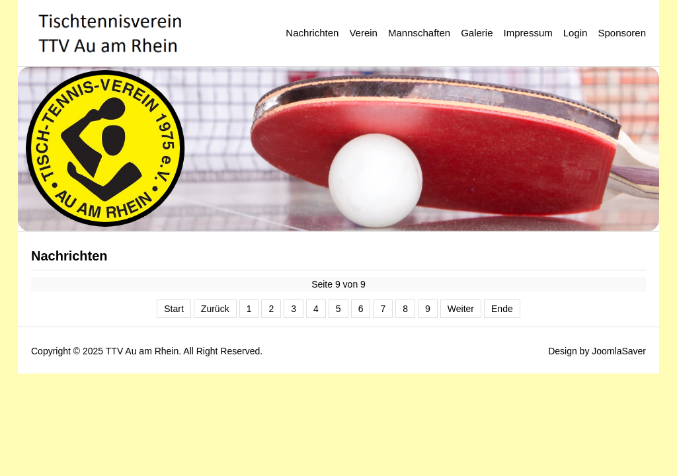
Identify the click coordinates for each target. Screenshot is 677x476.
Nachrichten (312, 32)
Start (174, 308)
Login (575, 32)
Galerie (477, 32)
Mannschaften (419, 32)
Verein (363, 32)
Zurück (215, 308)
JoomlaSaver (619, 351)
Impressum (528, 32)
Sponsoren (622, 32)
